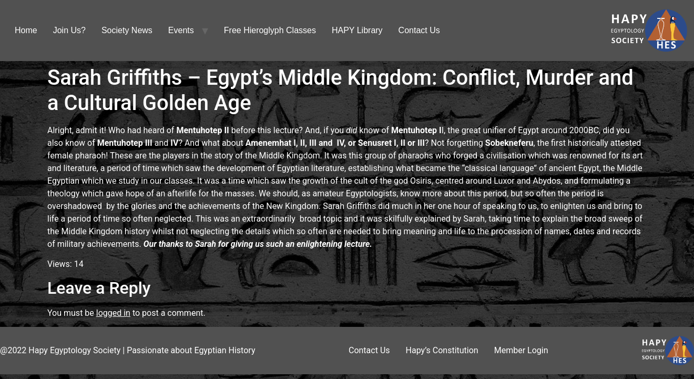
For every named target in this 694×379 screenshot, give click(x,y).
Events (181, 30)
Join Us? (69, 30)
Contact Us (419, 30)
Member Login (521, 350)
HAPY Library (357, 30)
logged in (113, 313)
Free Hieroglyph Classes (270, 30)
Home (26, 30)
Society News (126, 30)
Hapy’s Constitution (442, 350)
